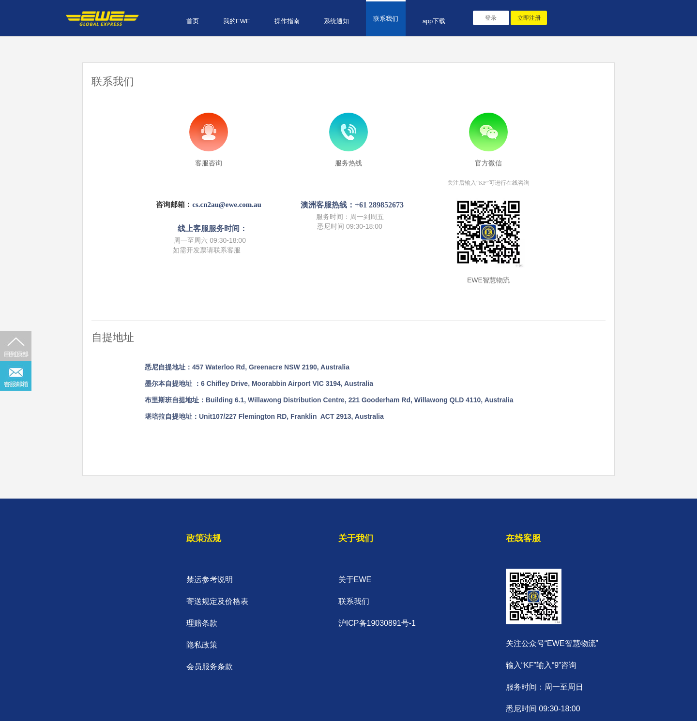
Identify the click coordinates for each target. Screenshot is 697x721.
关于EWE (354, 579)
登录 (491, 18)
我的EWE (236, 21)
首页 (192, 21)
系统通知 (336, 21)
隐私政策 (201, 645)
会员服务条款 (209, 666)
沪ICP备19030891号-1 (377, 623)
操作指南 (287, 21)
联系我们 (385, 18)
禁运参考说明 (209, 579)
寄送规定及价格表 (217, 601)
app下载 (434, 21)
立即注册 (529, 18)
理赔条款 (201, 623)
